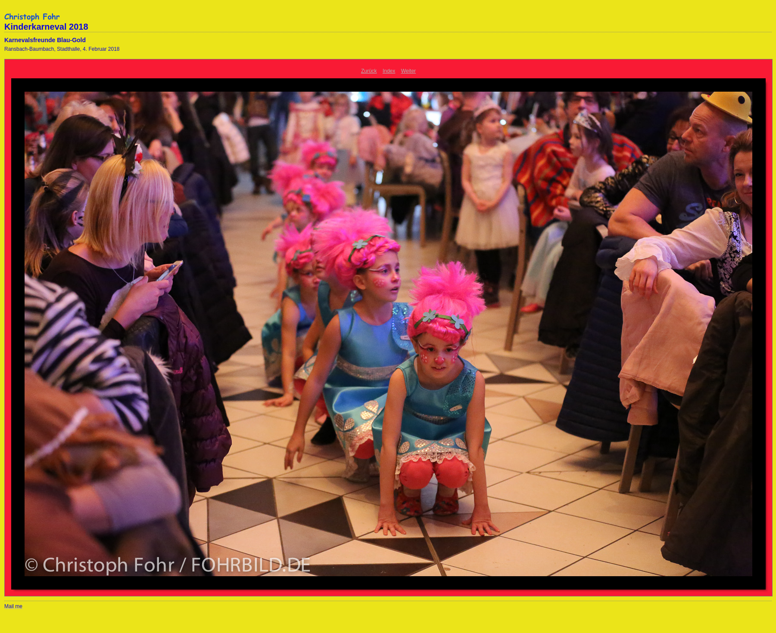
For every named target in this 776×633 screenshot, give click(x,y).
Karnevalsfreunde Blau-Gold (45, 40)
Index (389, 71)
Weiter (408, 71)
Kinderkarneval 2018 (46, 26)
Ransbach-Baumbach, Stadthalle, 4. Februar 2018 (62, 49)
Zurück (369, 71)
